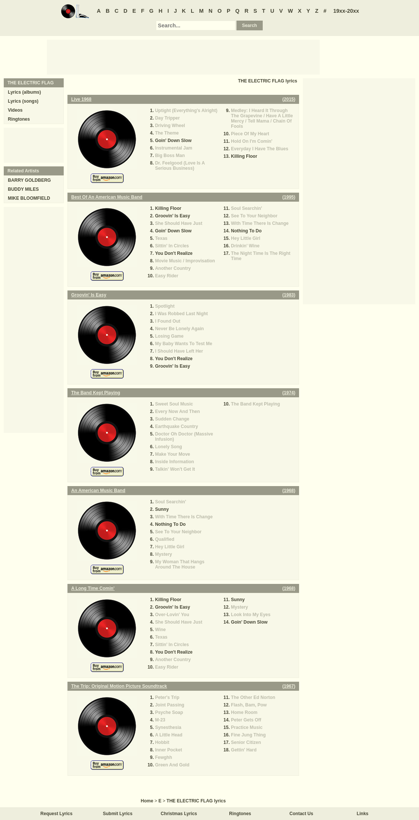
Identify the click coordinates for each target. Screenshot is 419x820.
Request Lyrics (56, 813)
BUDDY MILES (23, 189)
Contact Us (301, 813)
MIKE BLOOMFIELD (29, 198)
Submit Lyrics (118, 813)
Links (362, 813)
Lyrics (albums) (24, 92)
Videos (15, 110)
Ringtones (19, 119)
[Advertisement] (183, 56)
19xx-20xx (346, 11)
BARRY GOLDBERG (29, 180)
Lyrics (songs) (23, 101)
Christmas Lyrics (179, 813)
